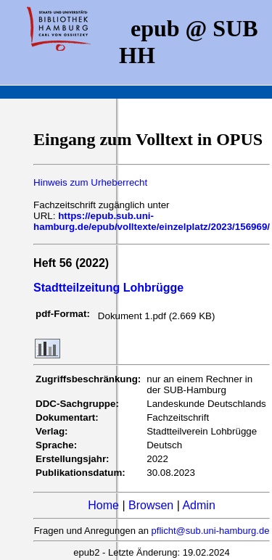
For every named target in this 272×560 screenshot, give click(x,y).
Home (103, 505)
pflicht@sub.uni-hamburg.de (211, 530)
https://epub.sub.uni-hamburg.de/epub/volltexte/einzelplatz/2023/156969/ (151, 221)
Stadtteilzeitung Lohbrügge (108, 287)
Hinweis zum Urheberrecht (90, 182)
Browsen (150, 505)
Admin (198, 505)
